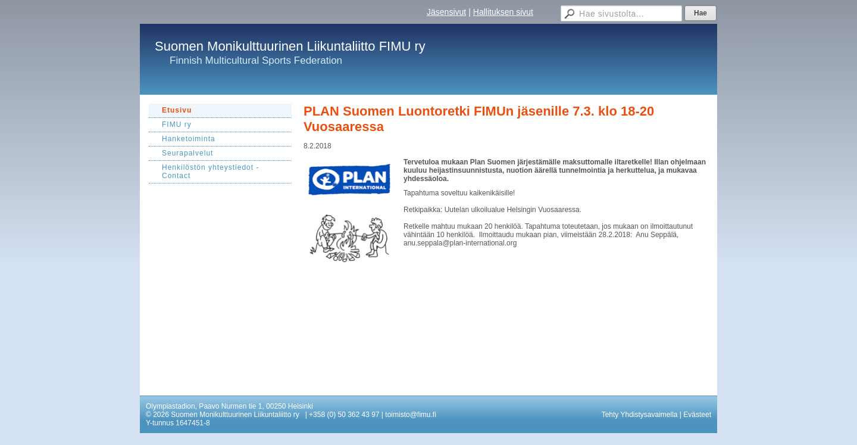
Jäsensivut (446, 12)
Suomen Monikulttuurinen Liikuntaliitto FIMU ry (290, 46)
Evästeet (697, 414)
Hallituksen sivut (503, 12)
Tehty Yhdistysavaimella (640, 414)
